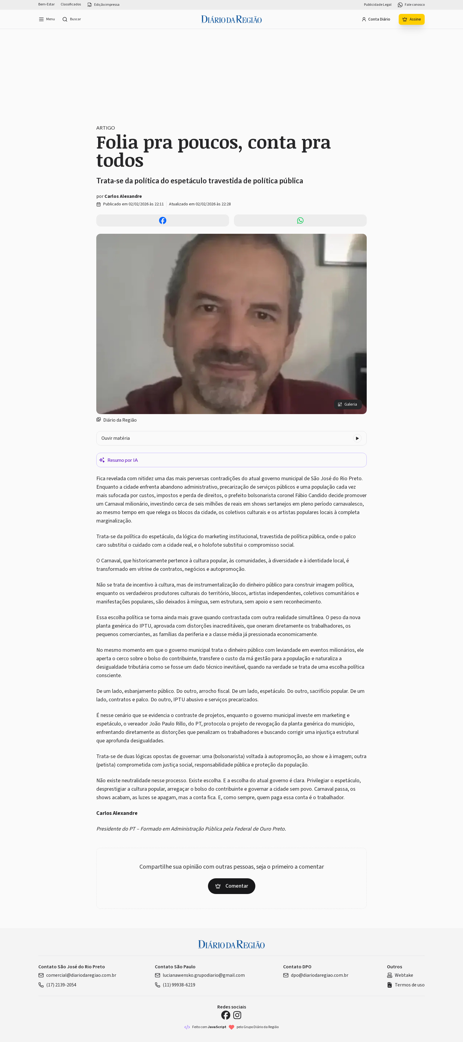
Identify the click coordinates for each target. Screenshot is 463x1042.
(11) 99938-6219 (175, 985)
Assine (411, 19)
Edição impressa (103, 5)
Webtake (400, 975)
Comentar (231, 886)
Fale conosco (411, 5)
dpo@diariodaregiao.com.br (315, 975)
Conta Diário (376, 19)
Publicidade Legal (377, 4)
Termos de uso (406, 985)
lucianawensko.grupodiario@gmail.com (200, 975)
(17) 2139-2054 (57, 985)
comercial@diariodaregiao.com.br (77, 975)
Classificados (71, 4)
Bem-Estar (46, 4)
